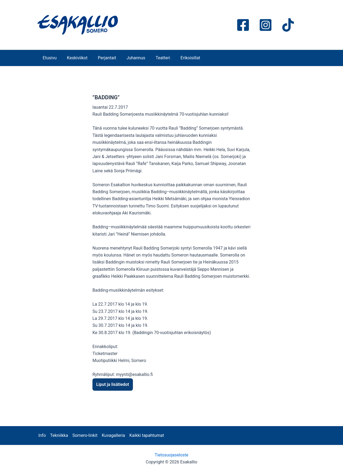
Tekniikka (59, 435)
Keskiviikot (74, 57)
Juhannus (129, 57)
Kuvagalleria (113, 435)
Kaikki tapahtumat (146, 435)
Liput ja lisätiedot (112, 384)
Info (42, 435)
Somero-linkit (85, 435)
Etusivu (49, 57)
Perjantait (102, 57)
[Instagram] (265, 25)
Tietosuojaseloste (172, 455)
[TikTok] (288, 25)
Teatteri (155, 57)
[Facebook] (243, 25)
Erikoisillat (180, 57)
